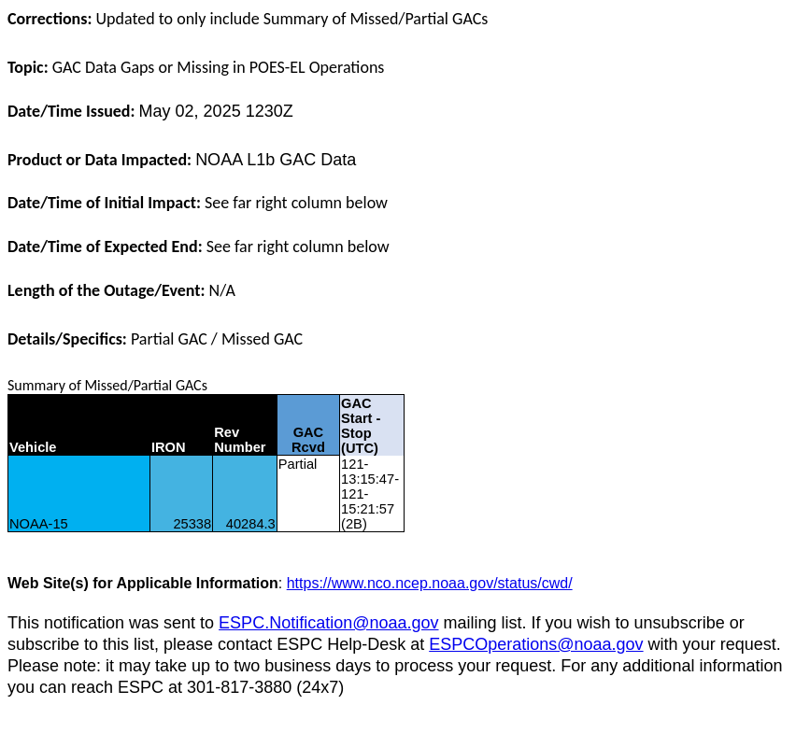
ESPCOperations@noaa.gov (536, 644)
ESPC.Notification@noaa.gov (328, 622)
